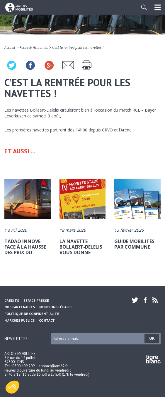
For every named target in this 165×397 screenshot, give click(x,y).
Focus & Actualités (34, 47)
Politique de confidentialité (31, 313)
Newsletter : (16, 338)
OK (152, 338)
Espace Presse (36, 300)
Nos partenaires (19, 307)
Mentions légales (55, 307)
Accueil (9, 47)
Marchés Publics (19, 320)
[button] (12, 387)
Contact (47, 320)
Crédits (11, 300)
